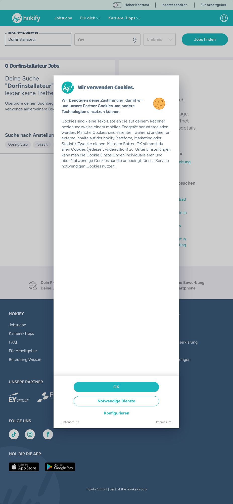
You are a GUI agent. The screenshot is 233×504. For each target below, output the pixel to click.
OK (116, 387)
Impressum (163, 422)
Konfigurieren (116, 413)
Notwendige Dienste (116, 401)
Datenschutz (70, 422)
